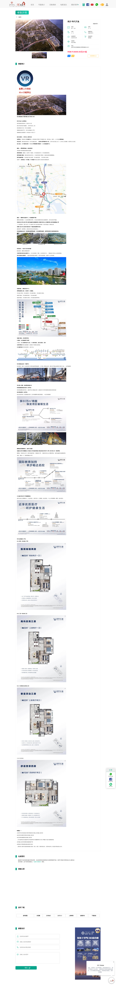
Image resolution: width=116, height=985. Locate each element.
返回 (18, 17)
